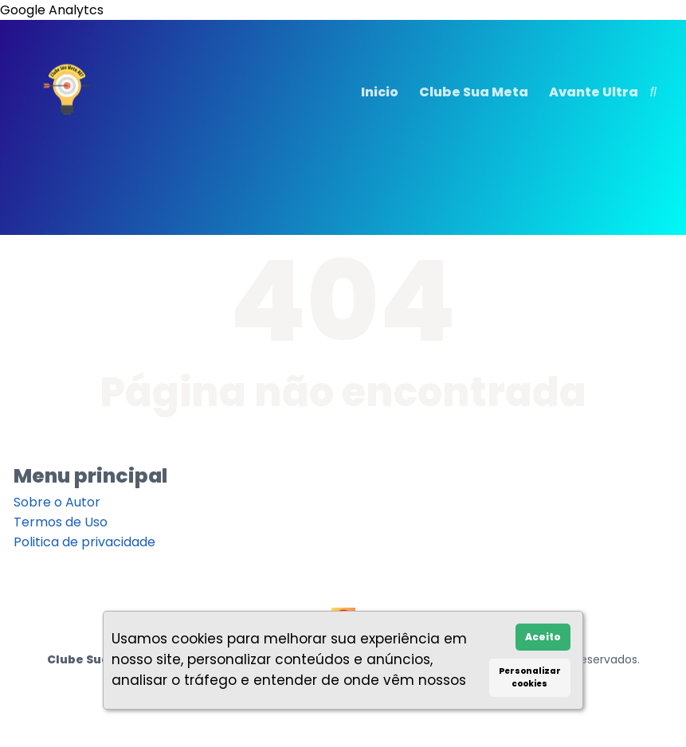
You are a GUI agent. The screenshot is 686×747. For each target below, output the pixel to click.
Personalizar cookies (530, 677)
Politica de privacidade (84, 542)
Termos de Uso (61, 522)
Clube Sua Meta (473, 92)
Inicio (379, 92)
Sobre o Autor (57, 502)
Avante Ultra (593, 92)
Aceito (543, 636)
